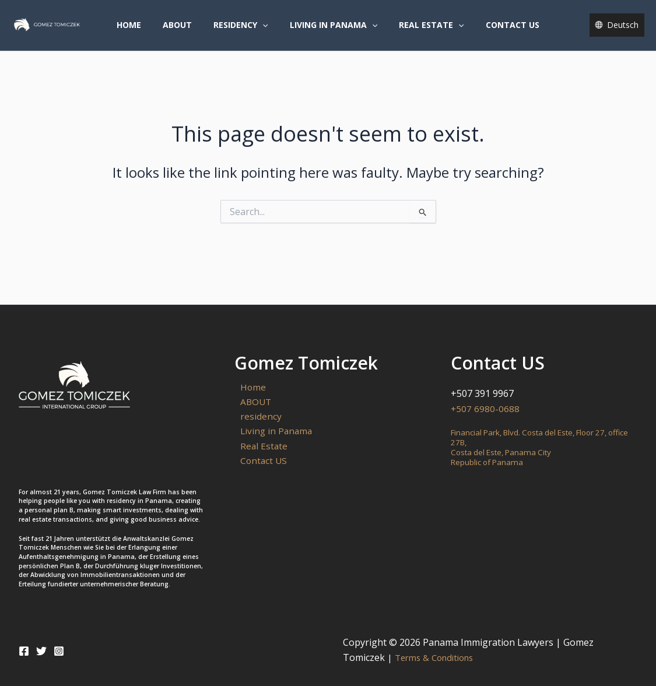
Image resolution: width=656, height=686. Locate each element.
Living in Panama (330, 31)
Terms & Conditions (434, 657)
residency (243, 31)
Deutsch (623, 31)
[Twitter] (41, 651)
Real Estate (423, 31)
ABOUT (185, 31)
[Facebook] (24, 651)
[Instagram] (59, 651)
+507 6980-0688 (485, 408)
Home (142, 31)
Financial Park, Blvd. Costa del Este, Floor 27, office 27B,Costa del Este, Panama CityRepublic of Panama (535, 447)
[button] (265, 31)
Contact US (499, 31)
